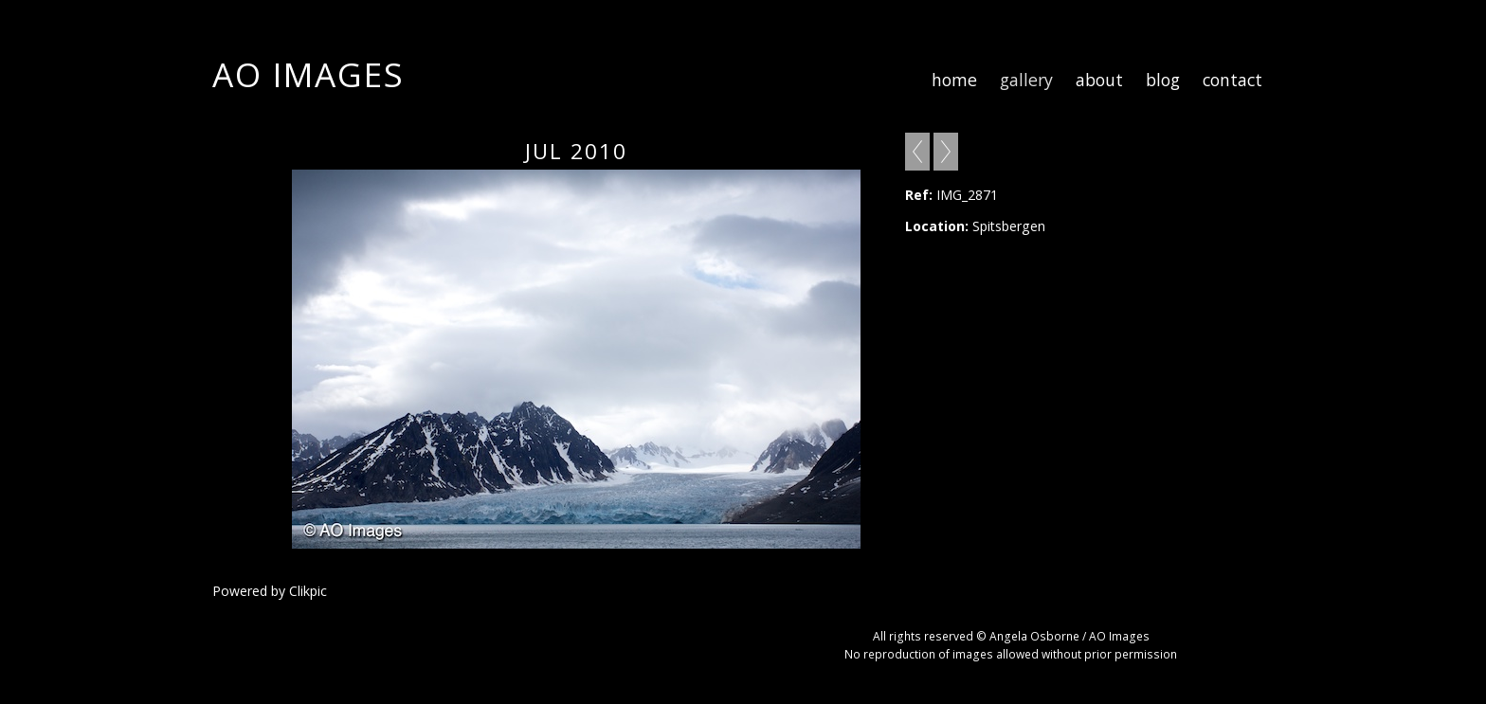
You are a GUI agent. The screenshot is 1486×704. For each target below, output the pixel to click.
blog (1163, 79)
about (1099, 79)
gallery (1026, 79)
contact (1232, 79)
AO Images (308, 74)
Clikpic (308, 591)
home (954, 79)
